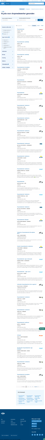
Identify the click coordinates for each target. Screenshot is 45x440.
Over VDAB (22, 419)
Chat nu (34, 426)
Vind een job (22, 9)
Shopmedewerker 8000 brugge (38, 396)
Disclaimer (2, 439)
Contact (21, 424)
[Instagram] (40, 435)
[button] (42, 328)
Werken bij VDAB (23, 421)
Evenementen (13, 419)
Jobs (2, 11)
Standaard (34, 25)
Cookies (13, 439)
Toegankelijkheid (6, 439)
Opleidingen (3, 421)
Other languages (17, 439)
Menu (8, 3)
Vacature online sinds (8, 27)
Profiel (42, 25)
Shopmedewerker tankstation (22, 396)
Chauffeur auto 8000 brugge (38, 401)
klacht (39, 428)
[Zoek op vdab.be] (36, 4)
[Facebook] (32, 435)
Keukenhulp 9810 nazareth (21, 401)
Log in (43, 0)
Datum (38, 25)
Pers (21, 422)
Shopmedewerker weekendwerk (30, 396)
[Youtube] (37, 435)
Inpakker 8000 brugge (37, 399)
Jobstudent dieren (22, 403)
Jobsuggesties (28, 9)
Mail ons (35, 423)
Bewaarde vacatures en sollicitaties (37, 9)
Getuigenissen (13, 422)
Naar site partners (35, 0)
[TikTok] (42, 435)
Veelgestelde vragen (14, 424)
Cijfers (12, 421)
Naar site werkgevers (26, 0)
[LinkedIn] (35, 435)
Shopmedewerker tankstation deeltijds (30, 399)
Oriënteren (3, 422)
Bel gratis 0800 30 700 (37, 421)
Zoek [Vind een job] (40, 19)
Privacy (10, 439)
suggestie (35, 428)
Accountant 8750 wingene (30, 401)
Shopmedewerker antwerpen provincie (22, 399)
